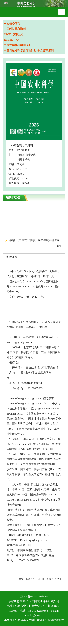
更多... (59, 246)
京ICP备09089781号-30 (33, 596)
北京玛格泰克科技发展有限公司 (34, 620)
